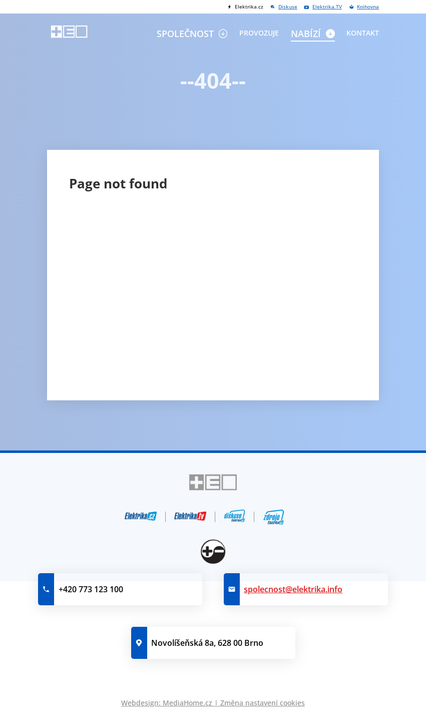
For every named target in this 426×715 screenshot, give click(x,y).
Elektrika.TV (327, 7)
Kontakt (362, 33)
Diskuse (287, 7)
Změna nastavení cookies (262, 702)
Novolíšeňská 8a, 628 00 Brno (207, 642)
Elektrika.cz (249, 7)
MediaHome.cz (187, 702)
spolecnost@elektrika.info (293, 589)
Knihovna (368, 7)
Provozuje (259, 33)
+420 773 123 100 (91, 589)
